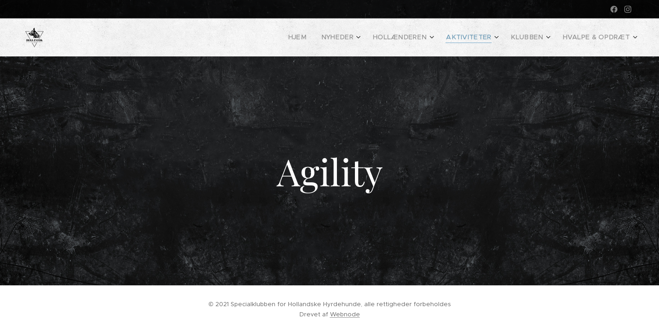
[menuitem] (321, 37)
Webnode (345, 314)
